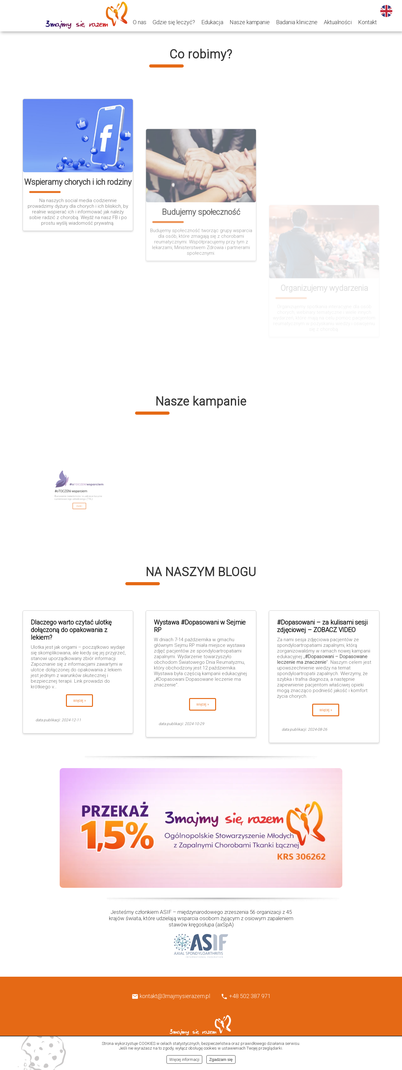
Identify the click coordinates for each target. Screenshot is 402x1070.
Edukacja (212, 22)
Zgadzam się (220, 1059)
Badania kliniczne (297, 22)
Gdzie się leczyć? (174, 22)
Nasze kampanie (250, 22)
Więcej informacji (184, 1059)
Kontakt (367, 22)
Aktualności (338, 22)
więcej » (79, 700)
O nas (139, 22)
